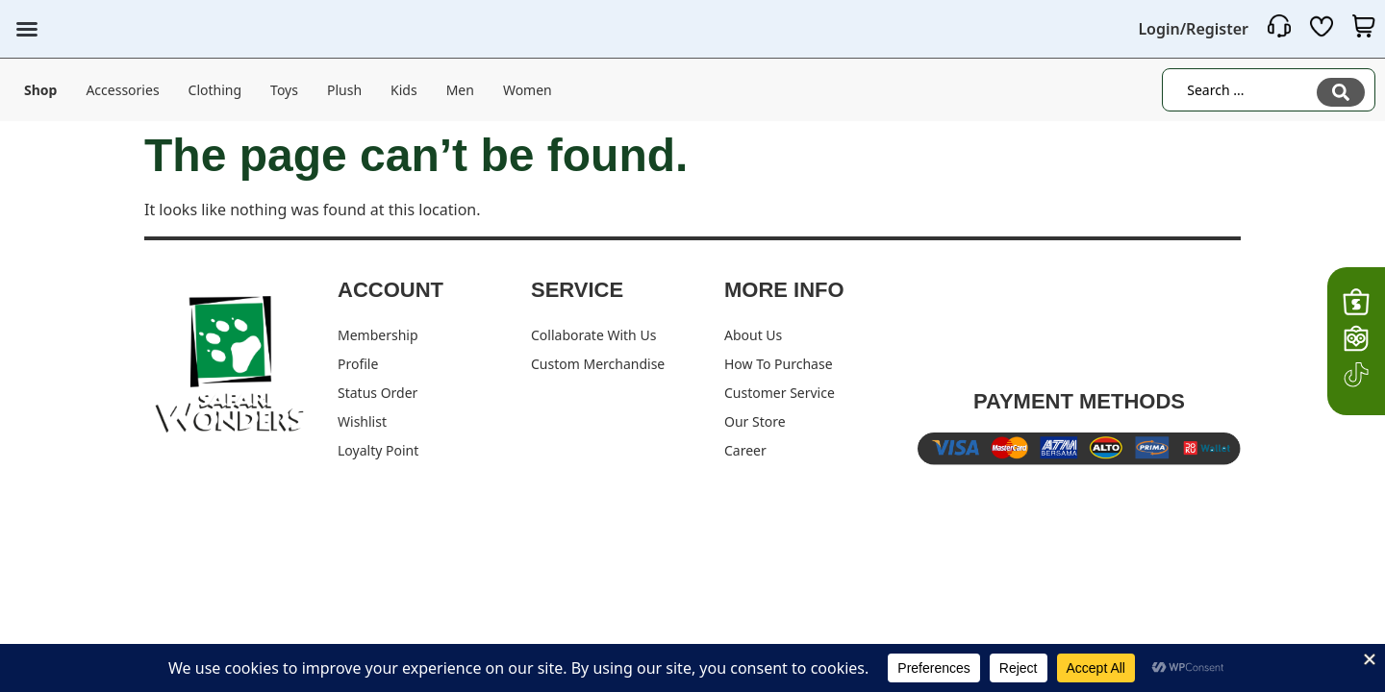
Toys (284, 90)
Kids (403, 90)
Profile (358, 364)
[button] (27, 29)
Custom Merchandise (598, 364)
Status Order (377, 392)
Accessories (122, 90)
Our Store (755, 421)
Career (745, 450)
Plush (344, 90)
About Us (753, 335)
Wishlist (362, 421)
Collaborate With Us (593, 335)
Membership (378, 335)
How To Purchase (778, 364)
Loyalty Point (378, 450)
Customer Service (779, 392)
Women (527, 90)
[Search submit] (1341, 90)
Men (460, 90)
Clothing (215, 90)
